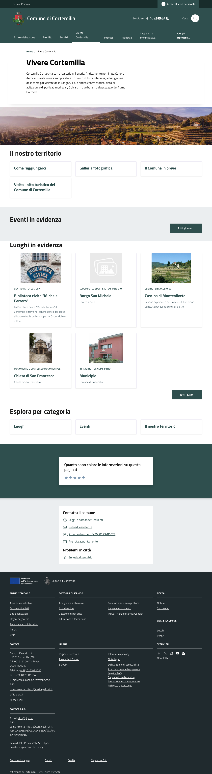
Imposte (108, 38)
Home (29, 51)
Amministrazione (24, 37)
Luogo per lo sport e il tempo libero (101, 288)
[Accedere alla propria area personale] (178, 4)
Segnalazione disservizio (121, 677)
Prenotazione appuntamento (124, 681)
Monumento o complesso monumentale (37, 368)
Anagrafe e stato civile (71, 603)
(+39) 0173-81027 (30, 670)
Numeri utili (16, 700)
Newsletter (163, 658)
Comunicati (163, 608)
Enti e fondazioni (19, 614)
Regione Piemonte (21, 4)
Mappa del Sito (99, 760)
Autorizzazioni (66, 608)
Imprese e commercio (119, 608)
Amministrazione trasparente (124, 669)
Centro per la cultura (27, 288)
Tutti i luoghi (187, 395)
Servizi (63, 37)
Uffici (12, 635)
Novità (47, 37)
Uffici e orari (16, 694)
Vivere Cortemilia (82, 35)
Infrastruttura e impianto (95, 368)
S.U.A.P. (63, 665)
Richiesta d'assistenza (120, 686)
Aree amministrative (21, 603)
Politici (13, 629)
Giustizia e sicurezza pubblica (123, 603)
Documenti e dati (19, 608)
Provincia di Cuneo (69, 659)
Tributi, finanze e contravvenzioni (126, 614)
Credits (71, 760)
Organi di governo (19, 619)
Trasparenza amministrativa (148, 35)
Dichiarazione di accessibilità (123, 665)
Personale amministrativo (24, 624)
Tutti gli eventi (186, 228)
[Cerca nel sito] (193, 18)
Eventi (160, 636)
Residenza (126, 38)
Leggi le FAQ (115, 673)
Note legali (114, 659)
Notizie (161, 603)
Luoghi (160, 630)
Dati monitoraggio (19, 760)
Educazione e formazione (72, 619)
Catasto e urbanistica (70, 614)
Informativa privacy (118, 654)
